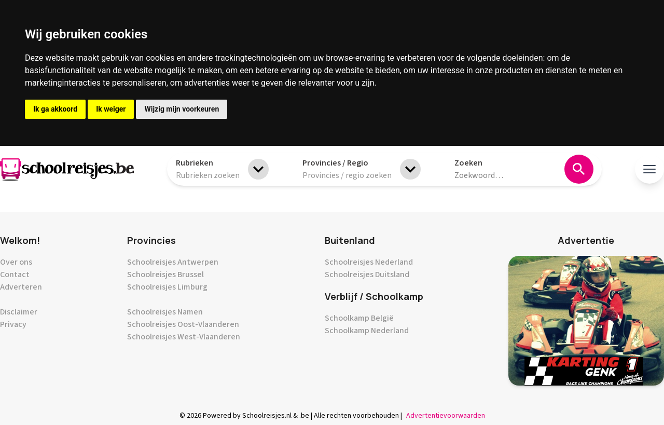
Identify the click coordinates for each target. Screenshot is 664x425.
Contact (15, 274)
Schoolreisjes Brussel (165, 274)
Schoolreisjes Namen (165, 312)
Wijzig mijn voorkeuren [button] (181, 109)
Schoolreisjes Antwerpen (172, 262)
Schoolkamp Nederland (367, 330)
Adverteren (21, 287)
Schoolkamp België (359, 318)
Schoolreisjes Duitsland (367, 274)
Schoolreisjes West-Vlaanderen (183, 336)
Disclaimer (18, 312)
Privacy (13, 324)
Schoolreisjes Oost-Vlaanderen (183, 324)
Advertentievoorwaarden (445, 415)
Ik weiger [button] (111, 109)
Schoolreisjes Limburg (167, 287)
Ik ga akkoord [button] (55, 109)
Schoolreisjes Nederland (369, 262)
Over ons (16, 262)
